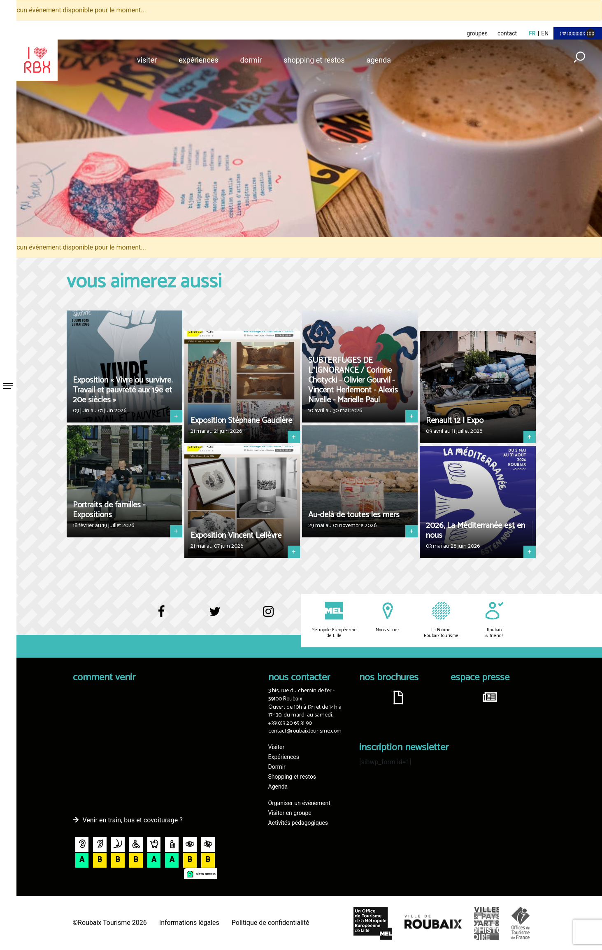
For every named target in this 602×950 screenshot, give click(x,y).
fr (532, 33)
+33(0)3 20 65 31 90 (290, 723)
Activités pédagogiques (298, 822)
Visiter (147, 60)
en (545, 33)
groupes (477, 33)
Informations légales (189, 923)
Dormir (251, 60)
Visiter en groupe (289, 813)
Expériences (198, 60)
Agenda (379, 60)
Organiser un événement (299, 803)
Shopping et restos (314, 60)
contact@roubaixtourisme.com (305, 731)
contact (507, 33)
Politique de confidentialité (270, 923)
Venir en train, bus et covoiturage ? (133, 820)
